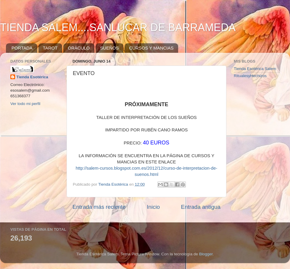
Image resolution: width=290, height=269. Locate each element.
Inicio (153, 207)
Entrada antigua (200, 207)
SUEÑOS (109, 47)
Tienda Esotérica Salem (255, 68)
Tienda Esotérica (32, 77)
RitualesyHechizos (250, 76)
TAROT (50, 47)
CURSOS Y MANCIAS (151, 47)
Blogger (206, 254)
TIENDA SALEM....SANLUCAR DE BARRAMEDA (118, 27)
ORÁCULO (79, 47)
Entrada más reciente (99, 207)
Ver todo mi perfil (25, 103)
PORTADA (22, 47)
